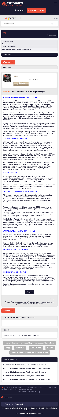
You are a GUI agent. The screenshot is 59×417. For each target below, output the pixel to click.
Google (50, 348)
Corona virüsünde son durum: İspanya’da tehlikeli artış (23, 376)
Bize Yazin (22, 392)
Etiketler (7, 330)
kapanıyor (19, 335)
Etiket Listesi (7, 54)
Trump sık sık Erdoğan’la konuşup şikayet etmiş (29, 352)
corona (6, 335)
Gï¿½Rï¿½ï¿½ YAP (36, 10)
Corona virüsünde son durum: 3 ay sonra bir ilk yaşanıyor (24, 365)
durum (12, 335)
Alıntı (30, 292)
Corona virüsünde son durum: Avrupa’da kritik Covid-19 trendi (26, 368)
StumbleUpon (36, 348)
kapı (25, 335)
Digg (8, 348)
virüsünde (35, 335)
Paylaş (52, 299)
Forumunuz (31, 392)
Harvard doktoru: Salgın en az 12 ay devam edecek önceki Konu (29, 343)
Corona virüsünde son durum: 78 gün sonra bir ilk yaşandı (24, 372)
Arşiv (39, 392)
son (29, 335)
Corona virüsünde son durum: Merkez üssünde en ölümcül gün (27, 379)
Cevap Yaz (8, 62)
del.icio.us (20, 348)
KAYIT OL (19, 10)
